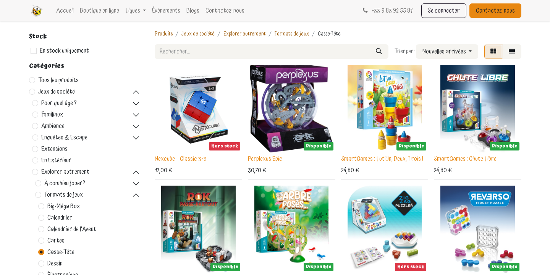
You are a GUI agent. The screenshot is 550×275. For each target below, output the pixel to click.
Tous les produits (58, 80)
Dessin (55, 263)
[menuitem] (65, 10)
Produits (164, 34)
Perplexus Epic (265, 159)
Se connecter (444, 11)
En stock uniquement (64, 50)
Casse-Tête (60, 252)
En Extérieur (56, 160)
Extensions (54, 149)
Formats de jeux (63, 194)
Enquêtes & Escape (64, 137)
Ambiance (53, 126)
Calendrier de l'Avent (71, 229)
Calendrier (59, 217)
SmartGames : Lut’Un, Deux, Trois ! (382, 159)
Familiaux (52, 114)
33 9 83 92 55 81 (386, 11)
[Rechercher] (378, 51)
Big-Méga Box (63, 206)
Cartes (56, 240)
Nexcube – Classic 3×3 (181, 159)
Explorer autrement (65, 171)
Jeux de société (56, 91)
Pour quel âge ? (59, 103)
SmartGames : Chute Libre (465, 159)
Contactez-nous (495, 11)
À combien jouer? (64, 183)
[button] (447, 51)
